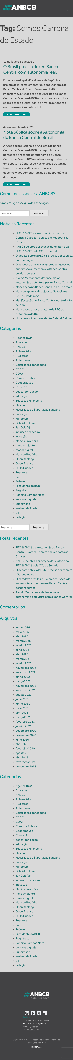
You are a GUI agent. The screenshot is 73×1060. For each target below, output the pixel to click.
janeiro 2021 (24, 726)
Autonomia (23, 360)
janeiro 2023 (24, 663)
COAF (20, 373)
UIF (18, 513)
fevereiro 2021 (25, 721)
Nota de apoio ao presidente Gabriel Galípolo (44, 318)
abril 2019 (22, 757)
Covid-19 (22, 387)
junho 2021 (23, 703)
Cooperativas (24, 382)
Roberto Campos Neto (30, 495)
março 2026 (23, 641)
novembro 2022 (26, 668)
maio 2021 (22, 708)
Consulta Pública (26, 378)
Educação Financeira (29, 400)
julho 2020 (22, 739)
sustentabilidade (26, 508)
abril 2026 (22, 636)
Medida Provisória (27, 441)
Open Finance (24, 463)
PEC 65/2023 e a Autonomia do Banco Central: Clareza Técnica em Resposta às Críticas (42, 237)
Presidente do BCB (28, 486)
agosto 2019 (24, 753)
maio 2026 (22, 632)
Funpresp (22, 418)
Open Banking (25, 459)
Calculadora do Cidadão (31, 365)
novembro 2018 (26, 766)
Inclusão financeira (28, 432)
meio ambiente (25, 445)
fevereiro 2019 (25, 762)
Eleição (20, 405)
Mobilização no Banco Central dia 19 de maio (44, 287)
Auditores (22, 356)
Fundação (22, 414)
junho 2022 (23, 677)
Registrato (22, 490)
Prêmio (20, 481)
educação (22, 396)
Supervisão (23, 504)
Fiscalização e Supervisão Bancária (38, 409)
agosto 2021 (24, 694)
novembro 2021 (26, 686)
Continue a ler (16, 114)
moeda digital (24, 450)
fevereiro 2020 (25, 748)
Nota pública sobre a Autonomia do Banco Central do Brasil (33, 134)
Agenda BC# (24, 338)
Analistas (22, 342)
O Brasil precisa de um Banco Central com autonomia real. (30, 69)
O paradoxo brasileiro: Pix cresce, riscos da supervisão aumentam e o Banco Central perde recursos (43, 269)
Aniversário (23, 351)
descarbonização (27, 391)
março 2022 (23, 681)
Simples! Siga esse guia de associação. (24, 203)
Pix (17, 477)
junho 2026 (23, 627)
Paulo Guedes (24, 468)
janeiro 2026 (24, 645)
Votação (21, 517)
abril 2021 (22, 712)
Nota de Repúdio (26, 454)
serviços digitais (26, 499)
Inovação (21, 436)
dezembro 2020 (26, 730)
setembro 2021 (26, 690)
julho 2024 (22, 650)
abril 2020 (22, 744)
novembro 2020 (26, 735)
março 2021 (23, 717)
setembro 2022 (26, 672)
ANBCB (20, 347)
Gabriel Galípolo (26, 423)
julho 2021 (22, 699)
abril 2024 (22, 654)
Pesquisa (21, 472)
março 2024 (23, 659)
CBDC (20, 369)
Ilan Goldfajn (23, 427)
